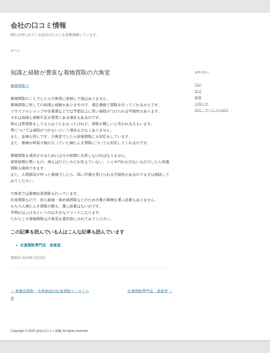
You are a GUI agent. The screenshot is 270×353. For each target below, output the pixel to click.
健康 (198, 97)
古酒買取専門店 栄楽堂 (40, 245)
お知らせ (201, 104)
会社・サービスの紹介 (212, 110)
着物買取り (20, 86)
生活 (198, 91)
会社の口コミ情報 (38, 25)
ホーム (15, 50)
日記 (198, 85)
